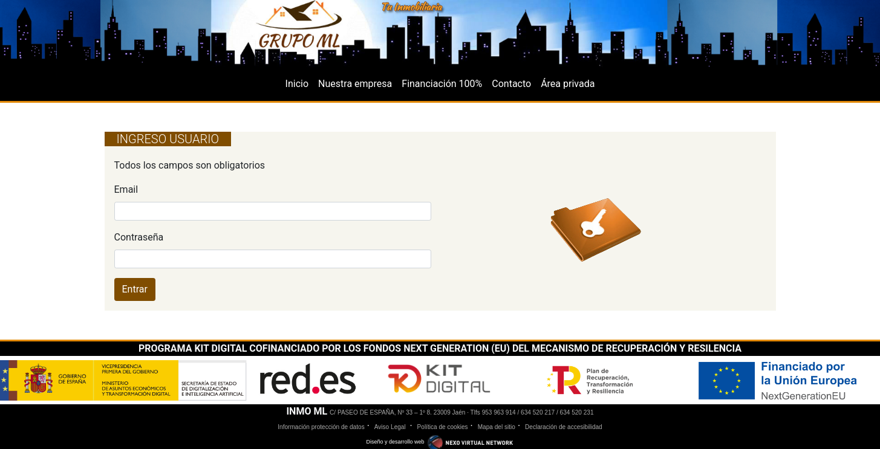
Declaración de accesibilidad (563, 427)
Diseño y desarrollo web (439, 441)
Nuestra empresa (355, 83)
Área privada (568, 83)
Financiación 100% (442, 83)
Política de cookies (442, 427)
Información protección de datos (321, 427)
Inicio (296, 83)
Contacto (511, 83)
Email (126, 189)
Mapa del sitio (496, 427)
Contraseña (139, 237)
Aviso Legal (391, 427)
